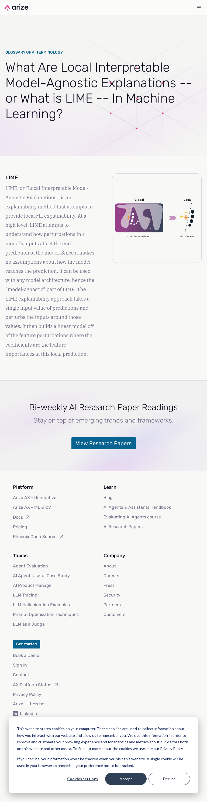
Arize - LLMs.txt (29, 703)
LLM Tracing (25, 595)
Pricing (20, 526)
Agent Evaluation (30, 566)
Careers (111, 575)
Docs (21, 517)
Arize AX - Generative (34, 497)
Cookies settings (82, 778)
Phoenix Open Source (38, 536)
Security (112, 595)
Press (109, 585)
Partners (112, 604)
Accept (126, 778)
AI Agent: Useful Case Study (41, 575)
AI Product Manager (33, 585)
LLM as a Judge (29, 624)
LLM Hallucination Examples (41, 604)
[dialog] (103, 755)
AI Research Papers (123, 526)
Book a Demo (26, 655)
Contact (21, 674)
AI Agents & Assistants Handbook (137, 507)
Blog (108, 497)
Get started (26, 644)
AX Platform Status (36, 684)
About (110, 566)
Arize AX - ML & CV (32, 507)
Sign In (20, 665)
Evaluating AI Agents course (132, 516)
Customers (114, 614)
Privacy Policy (27, 694)
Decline (169, 778)
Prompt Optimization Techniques (46, 614)
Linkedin (25, 713)
